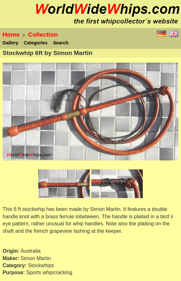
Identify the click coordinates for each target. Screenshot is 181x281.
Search (60, 42)
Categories (36, 42)
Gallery (10, 42)
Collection (43, 34)
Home (11, 34)
